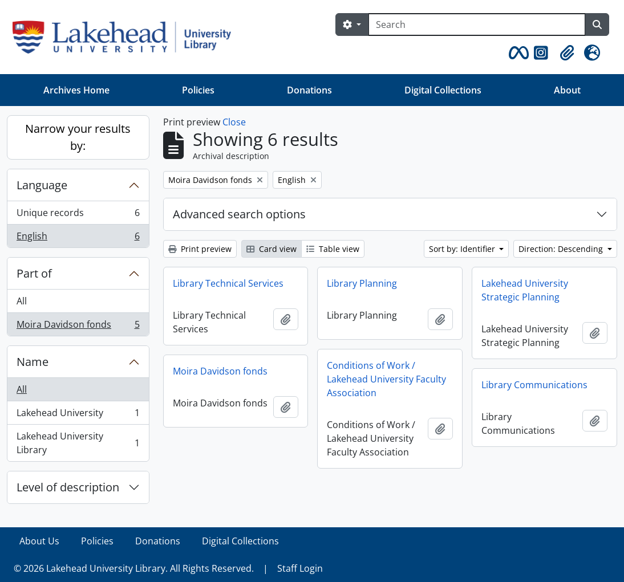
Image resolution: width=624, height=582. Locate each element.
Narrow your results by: (78, 137)
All (22, 301)
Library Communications (534, 384)
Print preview (200, 248)
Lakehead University (78, 415)
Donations (309, 90)
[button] (516, 53)
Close (234, 122)
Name (32, 361)
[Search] (477, 24)
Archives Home (76, 90)
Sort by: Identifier (463, 248)
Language (42, 185)
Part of (34, 273)
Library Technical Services (228, 283)
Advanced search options (239, 214)
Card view (271, 248)
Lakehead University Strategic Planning (524, 290)
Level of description (68, 487)
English (78, 238)
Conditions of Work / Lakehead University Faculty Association (386, 379)
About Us (39, 541)
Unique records (78, 215)
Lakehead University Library (78, 443)
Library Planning (362, 283)
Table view (332, 248)
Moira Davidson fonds (78, 327)
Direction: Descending (561, 248)
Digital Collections (442, 90)
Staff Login (300, 568)
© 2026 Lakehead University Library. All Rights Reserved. (134, 568)
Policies (198, 90)
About (567, 90)
